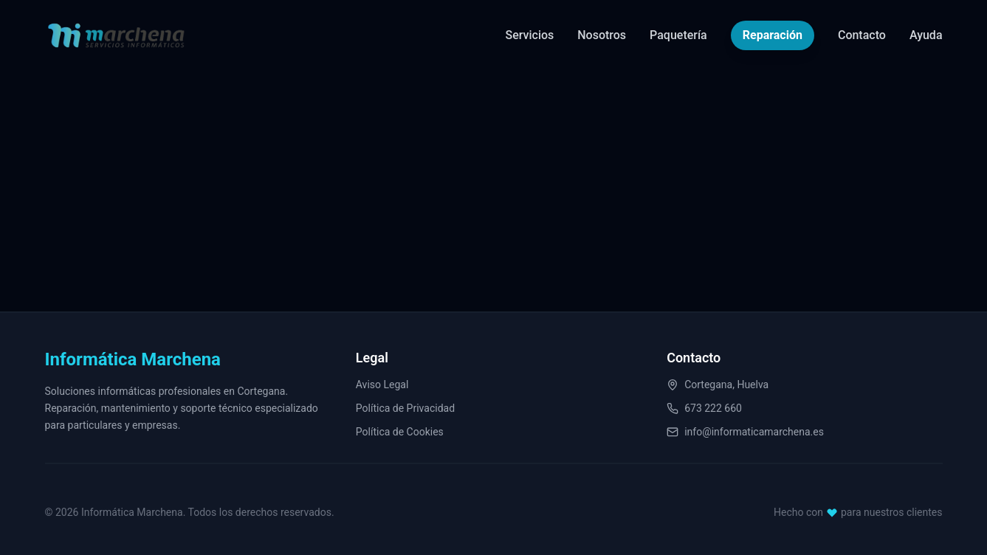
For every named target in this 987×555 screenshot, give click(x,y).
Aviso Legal (382, 386)
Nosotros (601, 34)
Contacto (862, 34)
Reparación (772, 32)
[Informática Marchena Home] (116, 34)
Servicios (529, 34)
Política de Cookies (400, 433)
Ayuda (926, 34)
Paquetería (678, 34)
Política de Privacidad (405, 410)
